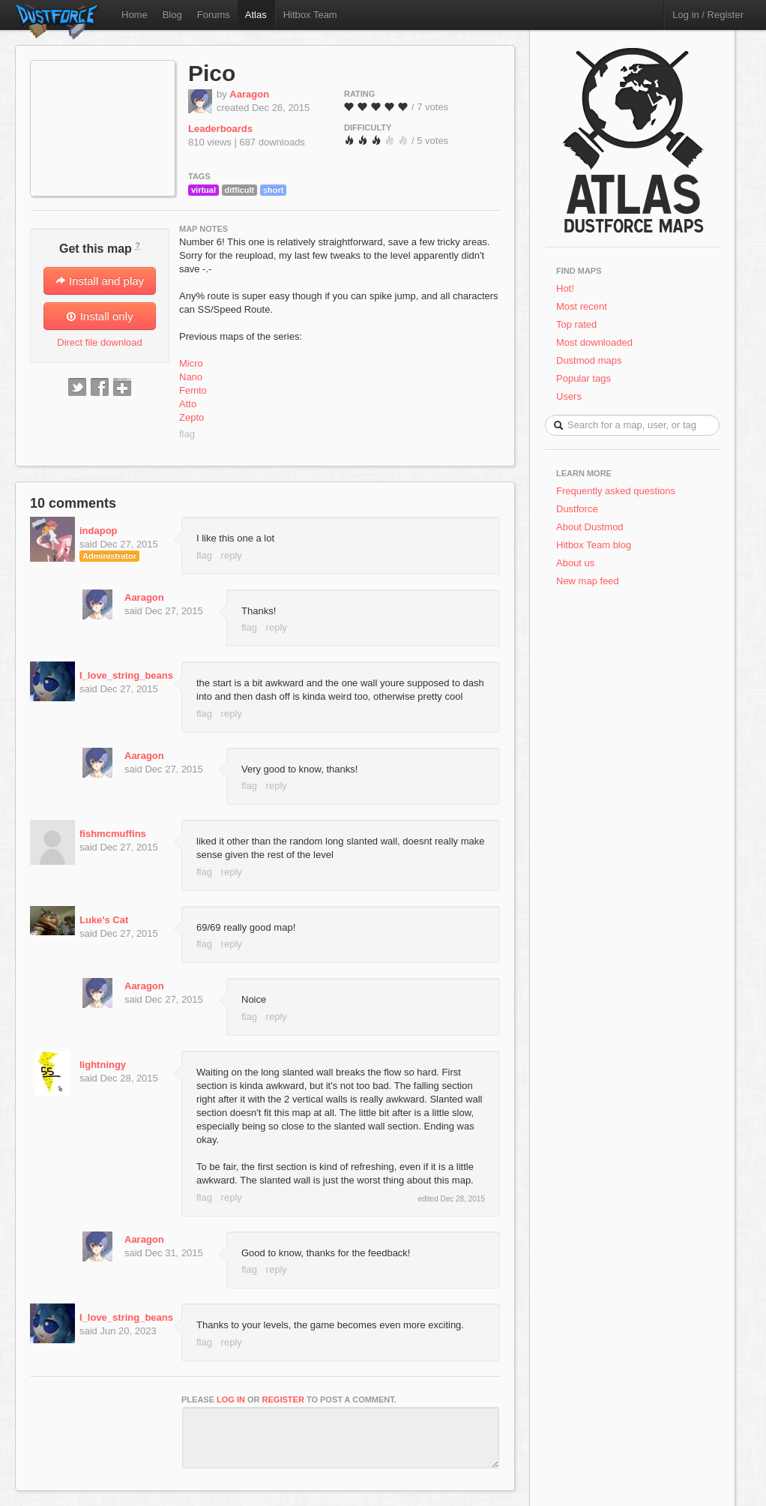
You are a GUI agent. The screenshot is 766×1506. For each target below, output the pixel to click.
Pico (211, 73)
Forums (213, 14)
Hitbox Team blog (593, 544)
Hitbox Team (310, 14)
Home (134, 14)
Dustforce (577, 508)
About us (575, 562)
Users (569, 396)
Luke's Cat (103, 920)
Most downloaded (594, 342)
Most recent (581, 306)
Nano (190, 376)
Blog (172, 14)
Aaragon (249, 94)
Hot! (565, 288)
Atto (187, 404)
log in (231, 1399)
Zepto (191, 417)
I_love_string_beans (126, 675)
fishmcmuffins (112, 833)
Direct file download (99, 342)
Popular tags (583, 378)
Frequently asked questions (615, 490)
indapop (98, 530)
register (283, 1399)
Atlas (256, 14)
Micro (191, 363)
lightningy (102, 1064)
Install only (99, 316)
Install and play (99, 280)
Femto (193, 390)
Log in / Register (708, 14)
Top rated (576, 324)
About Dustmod (590, 526)
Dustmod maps (588, 360)
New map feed (590, 580)
